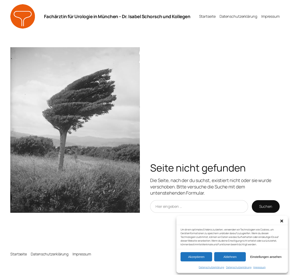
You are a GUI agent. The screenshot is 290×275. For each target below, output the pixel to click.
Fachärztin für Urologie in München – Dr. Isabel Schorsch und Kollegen (117, 16)
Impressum (259, 267)
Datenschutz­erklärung (211, 267)
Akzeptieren (196, 257)
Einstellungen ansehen (266, 257)
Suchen (265, 206)
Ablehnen (230, 257)
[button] (282, 221)
